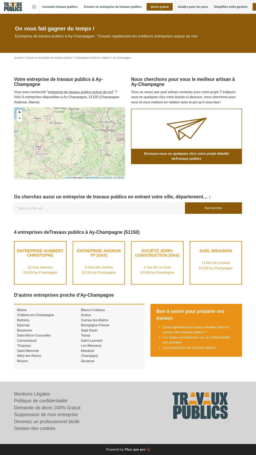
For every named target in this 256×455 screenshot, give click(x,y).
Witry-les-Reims (29, 360)
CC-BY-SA (119, 182)
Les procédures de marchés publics (189, 352)
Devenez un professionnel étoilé (46, 421)
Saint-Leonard (91, 345)
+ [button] (19, 117)
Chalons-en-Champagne (35, 319)
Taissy (85, 340)
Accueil (18, 62)
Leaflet (67, 182)
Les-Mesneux (91, 350)
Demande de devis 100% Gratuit (47, 407)
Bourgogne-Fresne (95, 329)
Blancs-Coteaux (93, 314)
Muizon (22, 365)
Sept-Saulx (89, 334)
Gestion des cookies (34, 428)
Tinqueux (24, 350)
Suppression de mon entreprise (46, 414)
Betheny (23, 324)
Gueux (86, 319)
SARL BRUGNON (215, 255)
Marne (106, 62)
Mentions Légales (32, 394)
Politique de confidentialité (40, 400)
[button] (60, 7)
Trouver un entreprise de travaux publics (48, 62)
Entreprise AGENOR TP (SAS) (99, 257)
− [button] (19, 123)
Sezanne (87, 365)
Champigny (89, 360)
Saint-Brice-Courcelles (34, 340)
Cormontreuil (26, 345)
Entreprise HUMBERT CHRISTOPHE (40, 257)
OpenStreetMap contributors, (99, 182)
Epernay (23, 329)
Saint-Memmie (28, 355)
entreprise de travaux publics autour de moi (80, 96)
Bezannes (24, 334)
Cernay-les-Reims (94, 324)
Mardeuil (87, 355)
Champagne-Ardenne (87, 62)
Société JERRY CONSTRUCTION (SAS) (157, 257)
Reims (22, 314)
